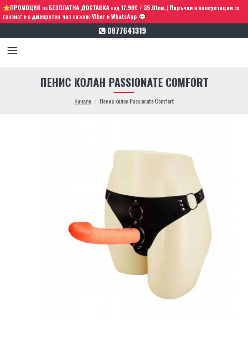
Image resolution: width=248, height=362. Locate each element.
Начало (82, 100)
